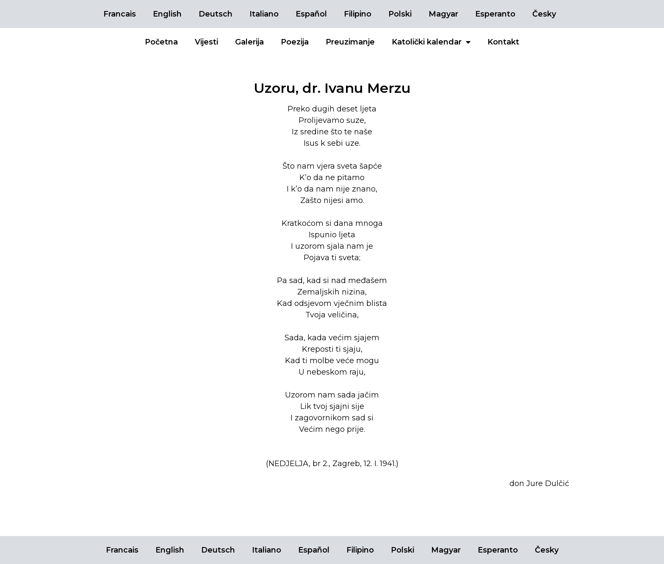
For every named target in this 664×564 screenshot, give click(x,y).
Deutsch (215, 14)
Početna (161, 42)
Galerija (249, 42)
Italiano (264, 14)
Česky (544, 14)
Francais (119, 14)
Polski (400, 14)
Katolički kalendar (431, 42)
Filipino (357, 14)
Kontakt (503, 42)
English (167, 14)
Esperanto (495, 14)
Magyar (443, 14)
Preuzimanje (350, 42)
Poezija (295, 42)
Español (311, 14)
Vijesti (206, 42)
